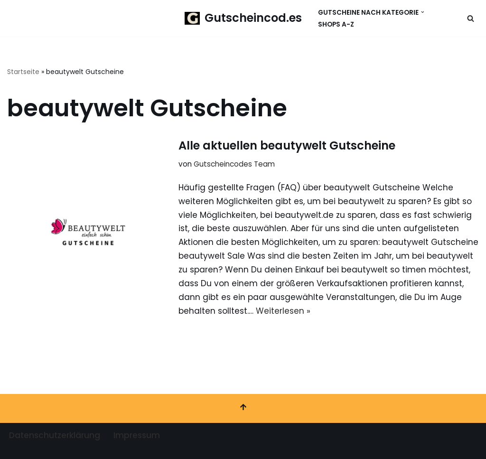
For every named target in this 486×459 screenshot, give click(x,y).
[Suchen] (470, 18)
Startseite (23, 71)
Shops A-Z (336, 24)
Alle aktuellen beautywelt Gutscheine (286, 145)
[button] (422, 12)
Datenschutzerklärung (54, 435)
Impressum (136, 435)
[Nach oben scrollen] (243, 408)
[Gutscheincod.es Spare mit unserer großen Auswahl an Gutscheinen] (243, 18)
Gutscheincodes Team (234, 164)
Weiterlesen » (283, 311)
